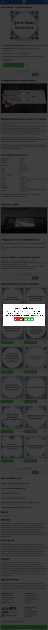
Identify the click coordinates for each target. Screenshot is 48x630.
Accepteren (29, 319)
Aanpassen (19, 319)
